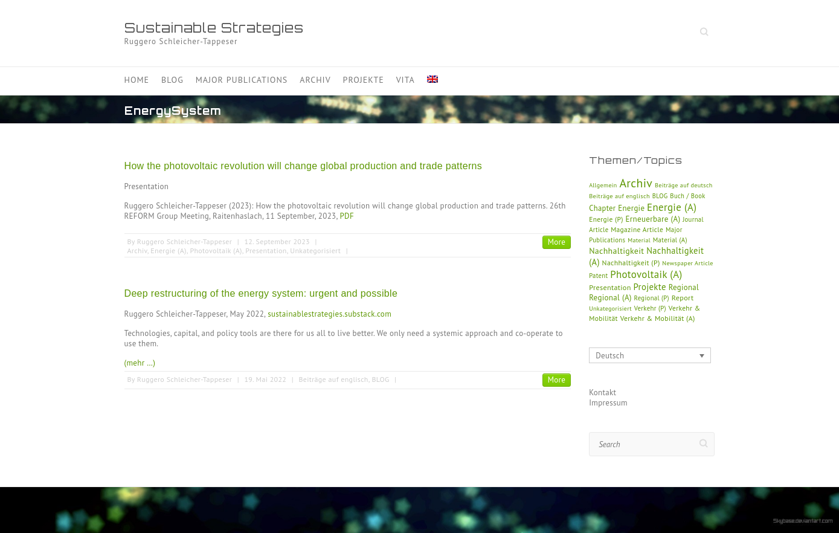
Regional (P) (651, 298)
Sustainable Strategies (214, 27)
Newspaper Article (687, 263)
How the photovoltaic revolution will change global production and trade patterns (303, 166)
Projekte (363, 79)
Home (137, 79)
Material (639, 240)
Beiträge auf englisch (333, 379)
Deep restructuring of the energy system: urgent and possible (261, 293)
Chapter (602, 208)
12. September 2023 (277, 241)
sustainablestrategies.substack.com (329, 314)
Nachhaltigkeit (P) (631, 262)
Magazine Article (637, 229)
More (557, 242)
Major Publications (242, 79)
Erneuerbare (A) (653, 219)
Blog (172, 79)
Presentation (265, 250)
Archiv (315, 79)
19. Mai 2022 (265, 379)
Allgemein (603, 185)
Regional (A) (610, 297)
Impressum (608, 403)
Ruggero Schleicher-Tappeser (184, 241)
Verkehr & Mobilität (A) (657, 318)
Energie (631, 208)
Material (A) (670, 240)
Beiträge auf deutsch (684, 185)
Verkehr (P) (650, 308)
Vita (405, 79)
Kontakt (602, 392)
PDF (347, 216)
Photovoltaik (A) (216, 250)
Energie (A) (168, 250)
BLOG (380, 379)
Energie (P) (606, 219)
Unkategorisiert (315, 250)
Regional (684, 287)
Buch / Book (687, 196)
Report (683, 297)
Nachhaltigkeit (616, 250)
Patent (598, 275)
